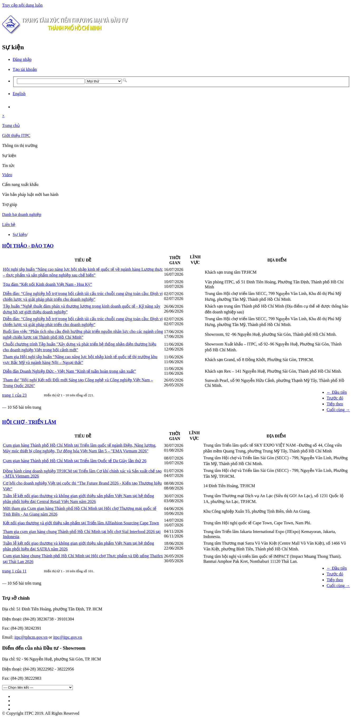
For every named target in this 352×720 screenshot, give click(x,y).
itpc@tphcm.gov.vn (31, 637)
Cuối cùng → (338, 409)
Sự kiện (20, 234)
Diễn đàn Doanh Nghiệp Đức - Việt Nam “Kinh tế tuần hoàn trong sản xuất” (69, 371)
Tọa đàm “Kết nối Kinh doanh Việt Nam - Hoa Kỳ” (47, 284)
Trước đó (335, 398)
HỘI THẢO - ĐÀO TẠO (28, 246)
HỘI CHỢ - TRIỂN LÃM (29, 422)
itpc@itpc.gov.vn (67, 637)
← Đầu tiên (337, 392)
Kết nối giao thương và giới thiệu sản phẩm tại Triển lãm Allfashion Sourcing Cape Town (81, 523)
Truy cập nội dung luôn (22, 5)
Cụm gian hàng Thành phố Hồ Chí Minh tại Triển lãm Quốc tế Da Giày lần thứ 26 (74, 460)
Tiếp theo (335, 404)
